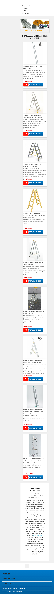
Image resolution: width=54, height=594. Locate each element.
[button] (22, 26)
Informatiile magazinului (14, 588)
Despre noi (26, 6)
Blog (25, 11)
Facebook (27, 566)
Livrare (25, 8)
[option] (34, 26)
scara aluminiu (37, 535)
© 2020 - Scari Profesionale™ (12, 592)
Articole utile (26, 13)
